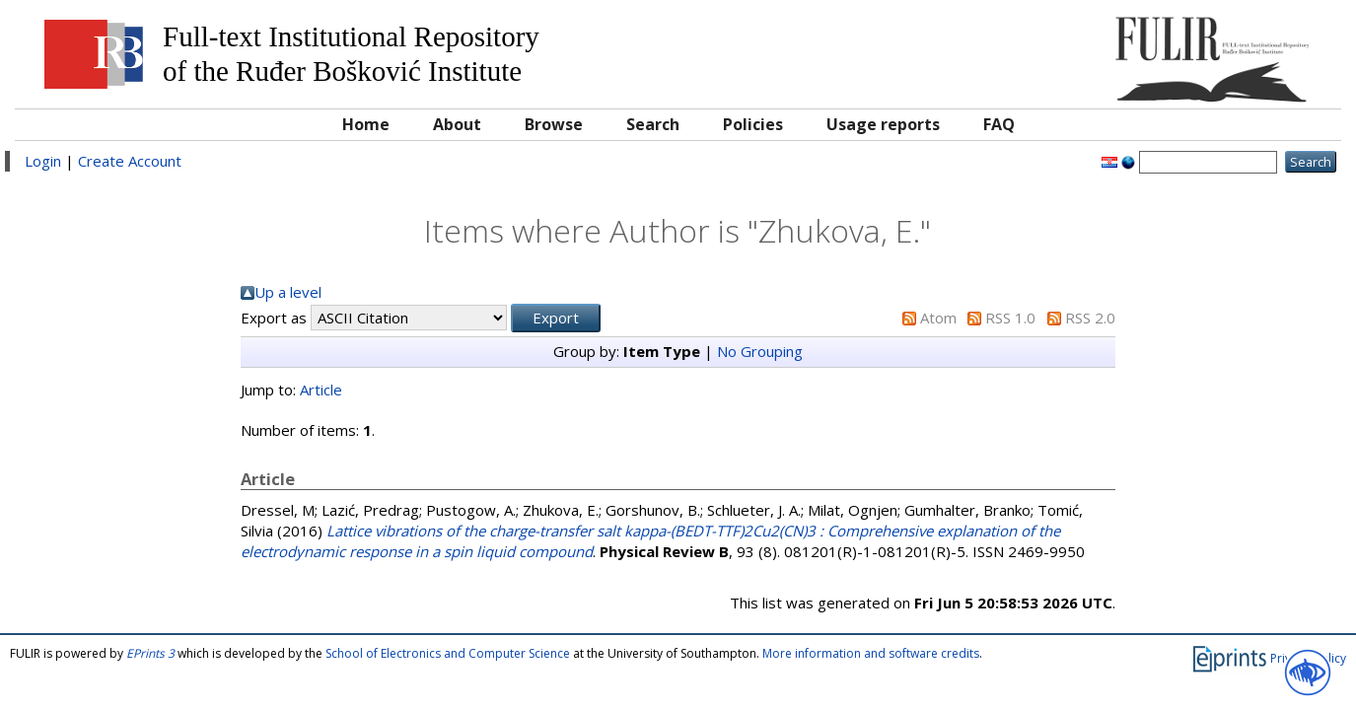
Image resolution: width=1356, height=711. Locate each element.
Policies (753, 124)
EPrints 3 (150, 653)
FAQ (999, 124)
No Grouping (760, 351)
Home (366, 124)
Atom (938, 317)
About (457, 124)
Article (321, 389)
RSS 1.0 (1010, 317)
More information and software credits (870, 653)
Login (43, 161)
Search (652, 124)
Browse (554, 124)
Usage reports (883, 124)
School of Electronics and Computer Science (447, 653)
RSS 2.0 (1090, 317)
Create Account (129, 161)
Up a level (287, 292)
